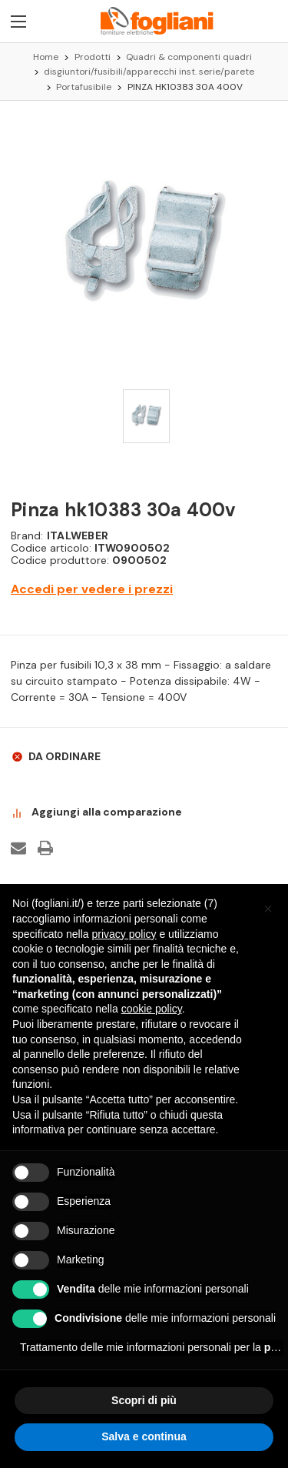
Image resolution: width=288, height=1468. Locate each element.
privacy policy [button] (124, 934)
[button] (268, 908)
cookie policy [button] (151, 1009)
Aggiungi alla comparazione (96, 812)
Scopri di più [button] (144, 1400)
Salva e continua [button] (143, 1436)
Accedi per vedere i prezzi (92, 589)
